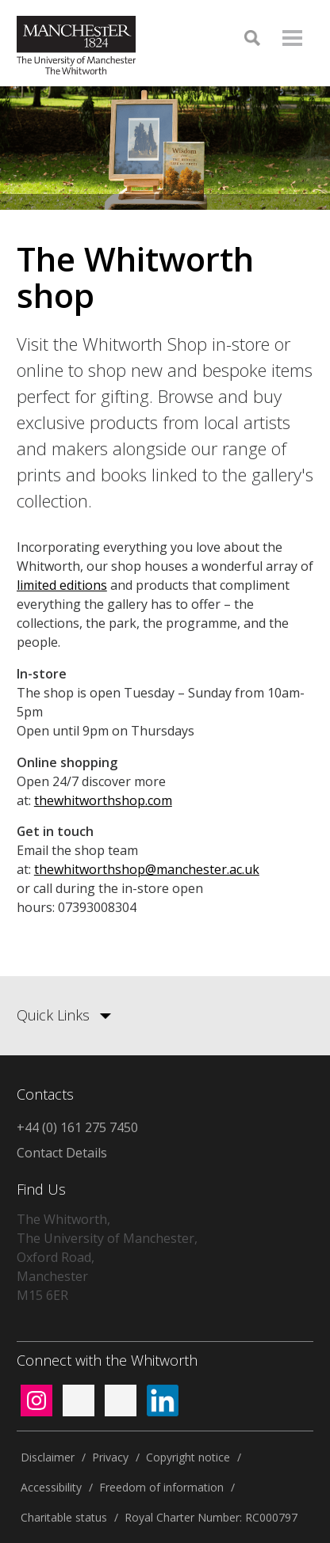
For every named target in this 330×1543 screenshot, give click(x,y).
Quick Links (53, 1014)
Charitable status (64, 1517)
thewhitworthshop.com (103, 800)
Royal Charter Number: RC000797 (211, 1517)
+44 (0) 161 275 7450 (77, 1127)
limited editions (62, 585)
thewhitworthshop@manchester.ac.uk (146, 869)
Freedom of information (161, 1487)
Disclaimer (48, 1457)
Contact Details (62, 1152)
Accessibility (51, 1487)
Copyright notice (188, 1457)
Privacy (110, 1457)
